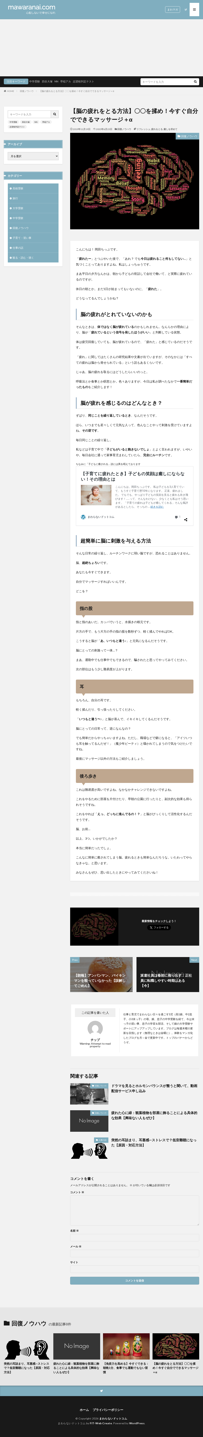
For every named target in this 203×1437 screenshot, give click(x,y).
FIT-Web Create (101, 1423)
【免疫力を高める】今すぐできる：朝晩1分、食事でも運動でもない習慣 (126, 1368)
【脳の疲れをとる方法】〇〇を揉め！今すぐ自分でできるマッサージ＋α (76, 91)
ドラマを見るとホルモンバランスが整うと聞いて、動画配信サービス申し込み (154, 1088)
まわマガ (172, 9)
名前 (74, 1230)
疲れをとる (157, 129)
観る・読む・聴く (23, 257)
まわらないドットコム (113, 1418)
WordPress (137, 1423)
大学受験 (18, 208)
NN (56, 81)
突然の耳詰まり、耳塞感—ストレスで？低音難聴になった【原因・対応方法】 (154, 1142)
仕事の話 (102, 1140)
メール (75, 1246)
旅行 (15, 198)
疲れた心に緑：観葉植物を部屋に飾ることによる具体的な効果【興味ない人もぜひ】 (154, 1115)
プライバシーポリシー (108, 1409)
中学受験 (34, 81)
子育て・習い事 (22, 237)
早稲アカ (65, 81)
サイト (74, 1262)
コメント (77, 1192)
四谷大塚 (47, 81)
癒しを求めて (170, 129)
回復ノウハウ (27, 91)
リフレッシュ (143, 129)
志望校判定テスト (83, 81)
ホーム (84, 1409)
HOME (10, 91)
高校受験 (18, 188)
